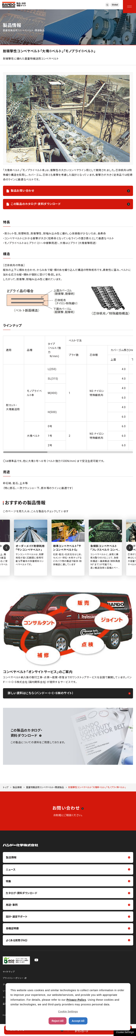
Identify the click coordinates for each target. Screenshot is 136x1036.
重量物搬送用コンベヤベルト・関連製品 (45, 787)
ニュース (11, 869)
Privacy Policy (76, 999)
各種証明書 (12, 928)
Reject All (57, 1020)
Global (115, 5)
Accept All (78, 1020)
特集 (8, 881)
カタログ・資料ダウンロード (21, 893)
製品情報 (17, 787)
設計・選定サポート (16, 916)
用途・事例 (12, 904)
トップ (5, 787)
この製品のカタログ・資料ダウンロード (36, 204)
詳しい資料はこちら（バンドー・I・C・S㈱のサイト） (41, 693)
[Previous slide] (6, 547)
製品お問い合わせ (22, 190)
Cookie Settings (125, 1032)
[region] (68, 394)
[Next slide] (129, 547)
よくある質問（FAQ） (17, 940)
